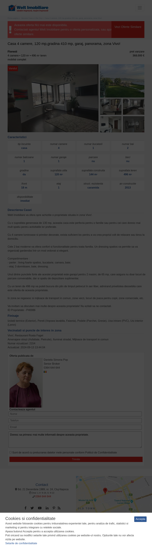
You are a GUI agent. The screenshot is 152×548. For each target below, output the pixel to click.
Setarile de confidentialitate (21, 543)
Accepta (140, 519)
